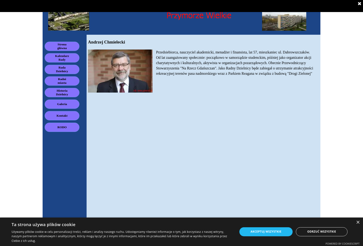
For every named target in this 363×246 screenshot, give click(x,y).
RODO (62, 127)
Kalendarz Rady (62, 57)
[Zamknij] (359, 4)
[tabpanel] (203, 66)
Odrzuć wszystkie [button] (321, 232)
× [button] (358, 222)
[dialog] (181, 232)
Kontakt (61, 115)
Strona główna (62, 46)
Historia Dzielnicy (62, 92)
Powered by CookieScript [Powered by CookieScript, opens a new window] (342, 243)
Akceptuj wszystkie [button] (265, 232)
